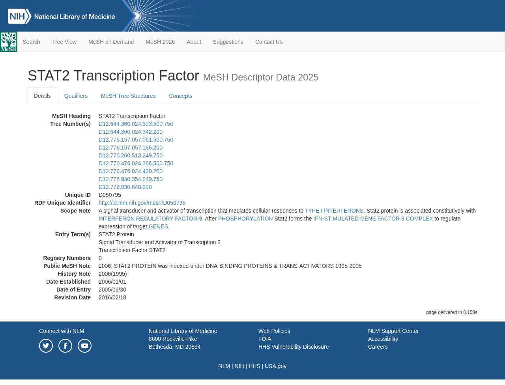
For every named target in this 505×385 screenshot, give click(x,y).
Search (31, 42)
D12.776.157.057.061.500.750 (136, 139)
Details (42, 96)
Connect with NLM (61, 331)
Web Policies (274, 331)
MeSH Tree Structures (128, 96)
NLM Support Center (393, 331)
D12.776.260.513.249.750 (131, 155)
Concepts (180, 96)
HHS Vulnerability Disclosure (293, 347)
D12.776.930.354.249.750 (131, 179)
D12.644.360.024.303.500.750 (136, 124)
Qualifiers (76, 96)
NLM (224, 366)
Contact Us (268, 42)
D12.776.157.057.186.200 (131, 147)
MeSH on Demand (111, 42)
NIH (239, 366)
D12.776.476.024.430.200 (131, 171)
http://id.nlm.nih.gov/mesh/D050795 (142, 203)
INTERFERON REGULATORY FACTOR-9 (150, 218)
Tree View (64, 42)
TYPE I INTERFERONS (334, 210)
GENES (158, 226)
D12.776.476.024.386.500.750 (136, 163)
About (194, 42)
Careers (378, 347)
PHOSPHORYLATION (245, 218)
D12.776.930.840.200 (125, 187)
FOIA (264, 339)
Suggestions (228, 42)
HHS (254, 366)
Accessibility (383, 339)
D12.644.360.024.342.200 (131, 132)
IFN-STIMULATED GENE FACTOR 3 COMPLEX (373, 218)
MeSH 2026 (160, 42)
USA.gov (275, 366)
